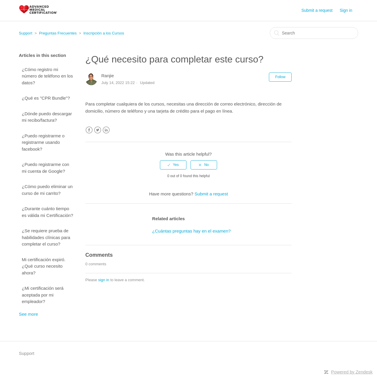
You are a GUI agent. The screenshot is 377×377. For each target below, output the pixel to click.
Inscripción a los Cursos (103, 33)
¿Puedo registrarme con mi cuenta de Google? (45, 168)
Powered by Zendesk (352, 371)
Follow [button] (280, 77)
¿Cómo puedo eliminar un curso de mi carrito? (47, 190)
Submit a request (317, 10)
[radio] (173, 164)
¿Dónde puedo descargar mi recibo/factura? (47, 117)
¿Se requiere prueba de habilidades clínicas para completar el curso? (46, 237)
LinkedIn (106, 130)
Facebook (89, 130)
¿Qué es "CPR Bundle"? (46, 98)
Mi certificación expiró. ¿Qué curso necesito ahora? (43, 266)
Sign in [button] (346, 10)
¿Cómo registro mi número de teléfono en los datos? (47, 76)
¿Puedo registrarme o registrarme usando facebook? (43, 142)
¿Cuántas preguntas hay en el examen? (191, 230)
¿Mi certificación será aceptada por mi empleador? (43, 295)
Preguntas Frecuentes (58, 33)
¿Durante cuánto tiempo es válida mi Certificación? (47, 212)
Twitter (97, 130)
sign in (103, 280)
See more (28, 314)
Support (25, 33)
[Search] (314, 33)
